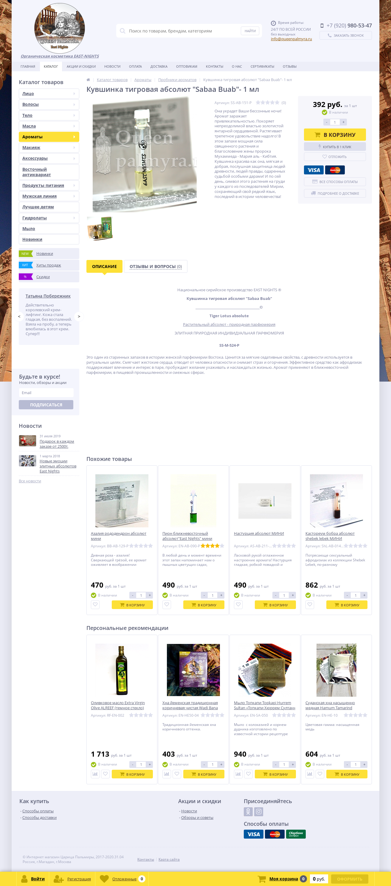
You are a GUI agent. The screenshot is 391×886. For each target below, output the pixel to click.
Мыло (28, 228)
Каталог (51, 66)
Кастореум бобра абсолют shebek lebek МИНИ (330, 536)
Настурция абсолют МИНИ (259, 533)
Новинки (32, 239)
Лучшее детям (38, 207)
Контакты (214, 66)
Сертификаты (262, 66)
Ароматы (48, 137)
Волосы (48, 104)
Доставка (158, 66)
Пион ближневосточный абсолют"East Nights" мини (187, 536)
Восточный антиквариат (36, 171)
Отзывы (290, 66)
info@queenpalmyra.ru (291, 38)
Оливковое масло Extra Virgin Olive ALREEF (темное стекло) (118, 705)
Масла (48, 126)
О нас (237, 66)
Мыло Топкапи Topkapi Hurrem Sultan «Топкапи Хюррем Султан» (264, 705)
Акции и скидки (81, 66)
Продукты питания (48, 185)
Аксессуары (48, 158)
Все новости (30, 481)
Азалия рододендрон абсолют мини (118, 536)
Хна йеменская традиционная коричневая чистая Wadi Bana (190, 705)
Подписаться (46, 405)
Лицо (48, 93)
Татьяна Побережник (48, 296)
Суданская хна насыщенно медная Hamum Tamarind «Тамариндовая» (330, 707)
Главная (28, 66)
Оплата (135, 66)
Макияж (48, 147)
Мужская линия (48, 196)
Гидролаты (48, 218)
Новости (112, 66)
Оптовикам (186, 66)
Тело (48, 115)
